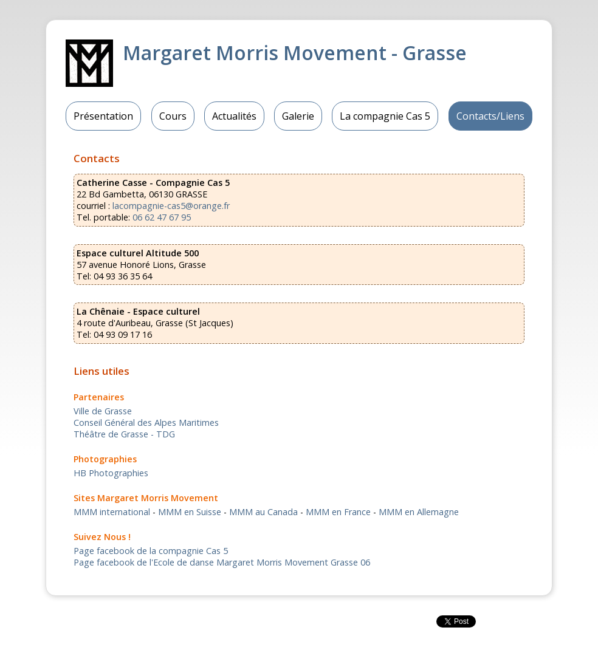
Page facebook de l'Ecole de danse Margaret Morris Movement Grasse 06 (222, 562)
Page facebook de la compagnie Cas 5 (151, 550)
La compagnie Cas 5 (385, 116)
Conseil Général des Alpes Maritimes (146, 422)
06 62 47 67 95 (161, 217)
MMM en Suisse (189, 512)
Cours (173, 116)
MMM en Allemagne (419, 512)
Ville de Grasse (103, 411)
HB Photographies (111, 473)
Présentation (103, 116)
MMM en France (338, 512)
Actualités (234, 116)
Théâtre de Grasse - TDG (124, 434)
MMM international (112, 512)
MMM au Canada (263, 512)
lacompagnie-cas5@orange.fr (171, 205)
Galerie (298, 116)
